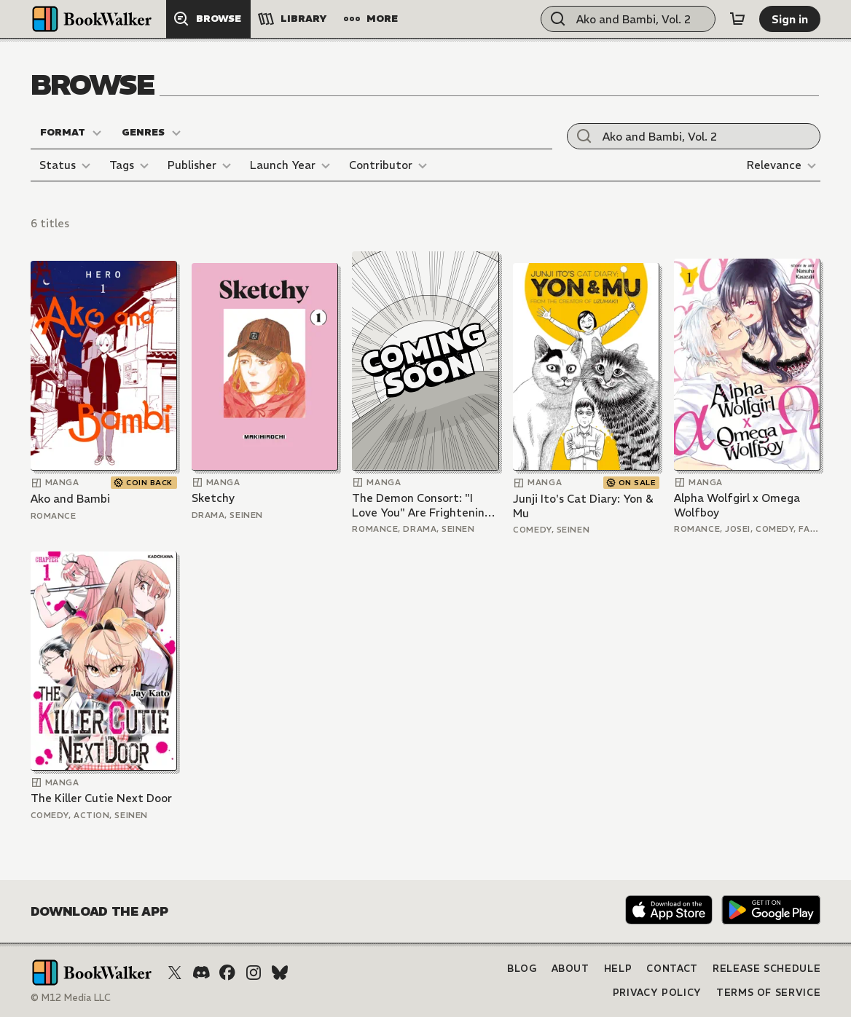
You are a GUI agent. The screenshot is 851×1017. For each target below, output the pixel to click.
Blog (522, 968)
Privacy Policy (657, 992)
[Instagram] (253, 972)
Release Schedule (766, 968)
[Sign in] (789, 19)
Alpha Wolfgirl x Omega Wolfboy (737, 505)
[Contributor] (390, 165)
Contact (672, 968)
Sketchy (213, 498)
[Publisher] (201, 165)
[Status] (67, 165)
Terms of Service (768, 992)
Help (618, 968)
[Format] (71, 133)
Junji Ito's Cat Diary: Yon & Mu (583, 506)
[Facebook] (227, 972)
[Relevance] (783, 165)
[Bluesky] (280, 972)
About (570, 968)
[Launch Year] (292, 165)
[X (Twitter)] (175, 972)
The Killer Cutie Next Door (101, 798)
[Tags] (131, 165)
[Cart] (737, 19)
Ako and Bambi (70, 499)
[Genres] (152, 133)
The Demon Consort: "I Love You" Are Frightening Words (421, 505)
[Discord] (201, 972)
